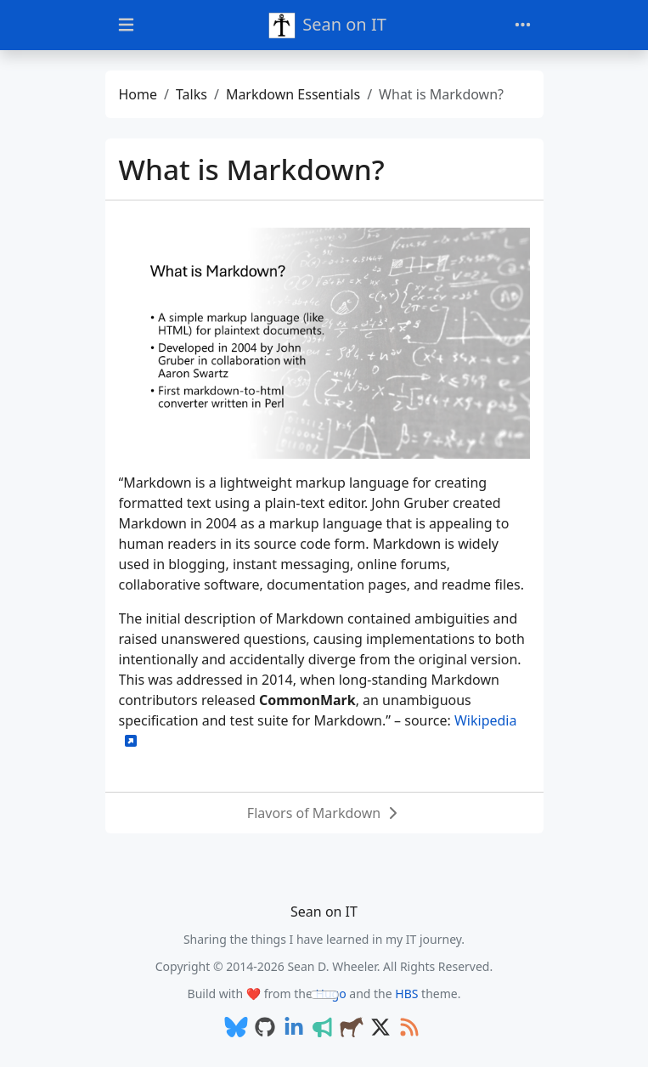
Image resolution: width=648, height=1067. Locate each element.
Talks (191, 94)
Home (138, 94)
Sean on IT (327, 25)
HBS (406, 993)
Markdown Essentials (293, 94)
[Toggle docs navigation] (126, 25)
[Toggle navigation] (523, 25)
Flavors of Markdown (313, 813)
